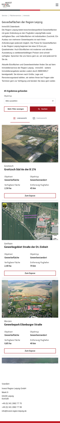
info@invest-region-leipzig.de (14, 411)
